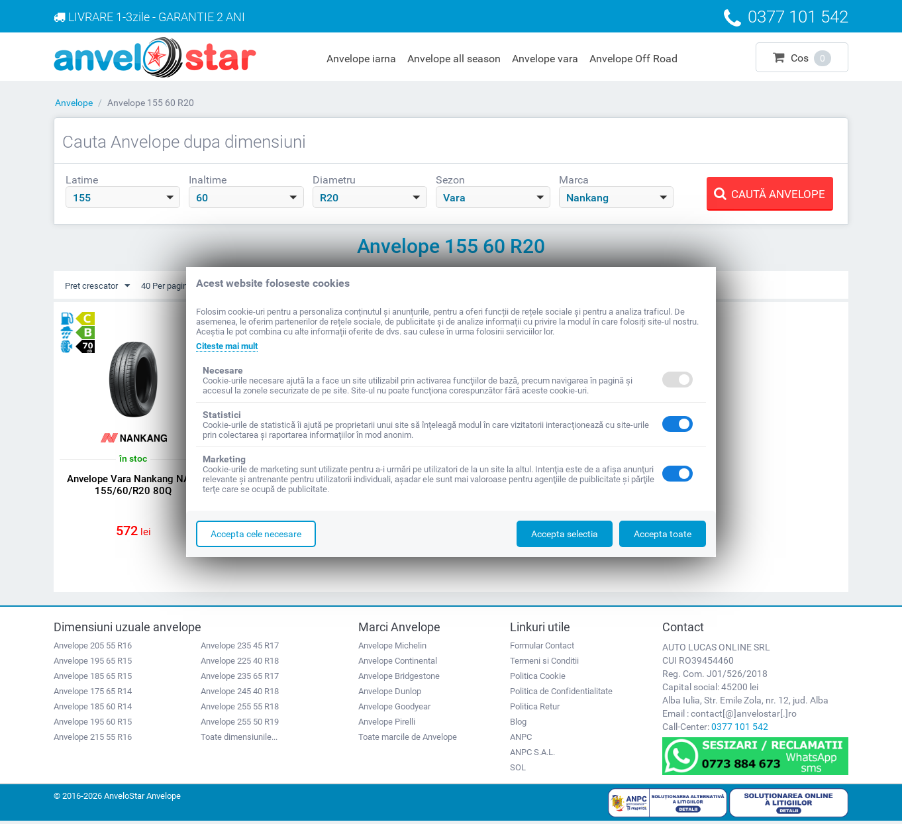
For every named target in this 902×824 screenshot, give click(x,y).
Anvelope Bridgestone (399, 679)
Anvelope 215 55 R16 (93, 740)
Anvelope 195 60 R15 (93, 724)
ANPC (521, 740)
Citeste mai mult (231, 345)
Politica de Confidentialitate (561, 694)
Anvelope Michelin (392, 648)
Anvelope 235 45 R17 (240, 648)
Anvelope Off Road (633, 58)
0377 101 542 (739, 729)
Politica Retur (535, 709)
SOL (518, 770)
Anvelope (74, 102)
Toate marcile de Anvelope (407, 740)
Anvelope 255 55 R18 (240, 709)
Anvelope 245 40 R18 (240, 694)
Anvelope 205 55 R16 (93, 648)
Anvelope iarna (361, 58)
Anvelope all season (454, 58)
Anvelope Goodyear (394, 709)
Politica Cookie (538, 679)
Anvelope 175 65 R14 (93, 694)
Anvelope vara (545, 58)
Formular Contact (542, 648)
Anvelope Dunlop (389, 694)
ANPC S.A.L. (532, 755)
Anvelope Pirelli (386, 724)
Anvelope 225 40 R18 (240, 663)
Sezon (450, 180)
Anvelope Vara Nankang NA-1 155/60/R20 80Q (133, 485)
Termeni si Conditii (544, 663)
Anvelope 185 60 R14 (93, 709)
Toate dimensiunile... (239, 740)
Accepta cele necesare (256, 534)
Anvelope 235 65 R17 (240, 679)
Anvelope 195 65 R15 (93, 663)
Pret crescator (100, 286)
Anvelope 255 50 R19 (240, 724)
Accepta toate (662, 534)
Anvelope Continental (397, 663)
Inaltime (207, 180)
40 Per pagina (180, 286)
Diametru (334, 180)
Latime (82, 180)
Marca (574, 180)
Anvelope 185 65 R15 (93, 679)
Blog (518, 724)
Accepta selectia (564, 534)
